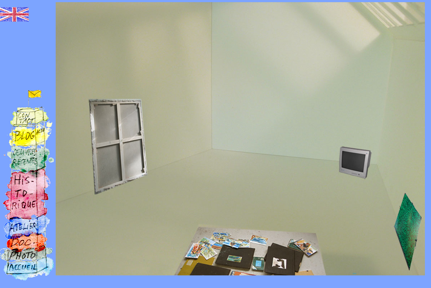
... (354, 271)
